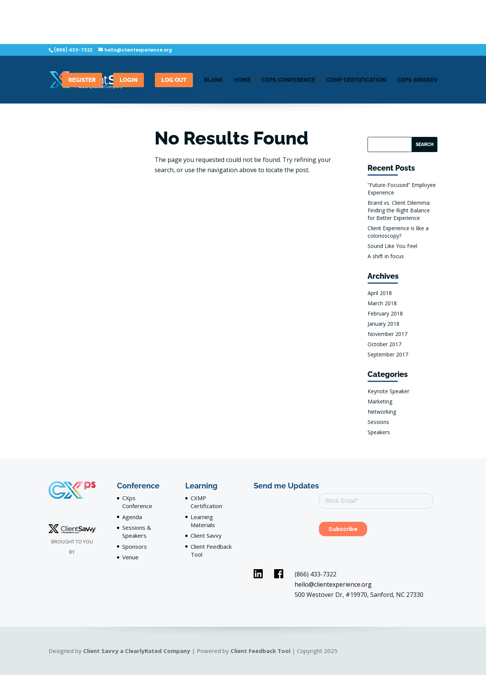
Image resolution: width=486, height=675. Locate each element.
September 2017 (388, 354)
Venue (130, 557)
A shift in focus (386, 256)
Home (242, 80)
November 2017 (387, 334)
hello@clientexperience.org (333, 584)
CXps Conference (137, 502)
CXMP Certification (356, 80)
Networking (382, 411)
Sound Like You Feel (392, 246)
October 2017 (384, 344)
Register (82, 80)
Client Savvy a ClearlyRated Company (136, 651)
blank (213, 80)
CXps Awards (417, 80)
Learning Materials (203, 521)
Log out (173, 80)
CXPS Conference (288, 80)
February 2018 (385, 313)
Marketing (380, 401)
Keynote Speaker (388, 391)
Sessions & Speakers (136, 531)
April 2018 (380, 293)
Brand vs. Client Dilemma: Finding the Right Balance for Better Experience (399, 210)
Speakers (379, 432)
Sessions (378, 421)
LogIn (128, 80)
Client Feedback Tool (260, 651)
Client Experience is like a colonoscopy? (398, 231)
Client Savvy (206, 535)
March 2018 (382, 303)
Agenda (132, 517)
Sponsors (134, 546)
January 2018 (383, 323)
